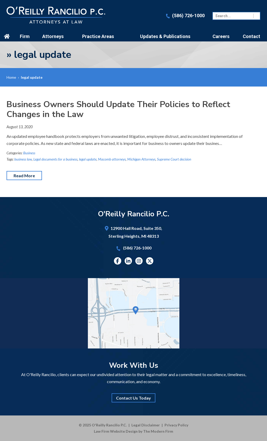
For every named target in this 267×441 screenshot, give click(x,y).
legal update (87, 159)
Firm (25, 36)
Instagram (139, 261)
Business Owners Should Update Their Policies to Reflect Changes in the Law (118, 109)
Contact (251, 36)
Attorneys (53, 36)
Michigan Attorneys (141, 159)
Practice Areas (98, 36)
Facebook (117, 261)
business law (23, 159)
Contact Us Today (133, 397)
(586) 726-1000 (188, 15)
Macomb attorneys (112, 159)
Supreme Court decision (174, 159)
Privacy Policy (176, 425)
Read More (24, 175)
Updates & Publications (165, 36)
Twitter (149, 261)
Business (29, 153)
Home (7, 36)
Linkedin (128, 261)
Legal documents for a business (55, 159)
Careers (221, 36)
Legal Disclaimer (145, 425)
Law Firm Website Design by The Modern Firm (133, 431)
